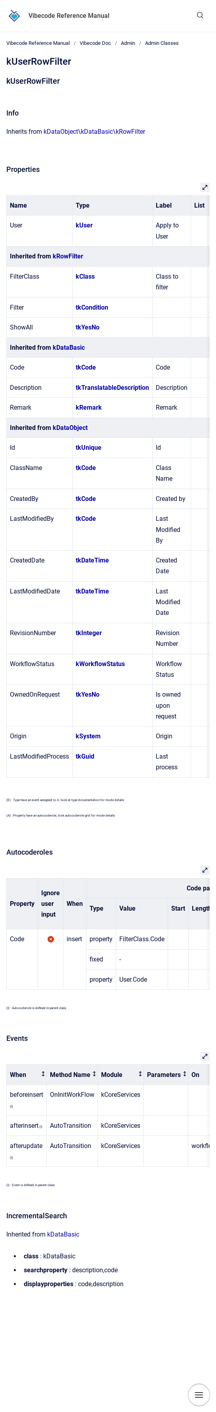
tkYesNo (87, 327)
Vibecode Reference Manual (69, 15)
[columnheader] (27, 1075)
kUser (84, 225)
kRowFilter (130, 131)
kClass (85, 276)
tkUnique (88, 447)
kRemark (89, 407)
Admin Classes (162, 43)
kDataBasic (97, 131)
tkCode (86, 367)
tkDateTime (92, 560)
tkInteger (89, 633)
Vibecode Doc (95, 43)
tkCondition (92, 307)
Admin (128, 43)
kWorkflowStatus (100, 664)
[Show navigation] (199, 1395)
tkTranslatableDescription (112, 387)
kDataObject (61, 131)
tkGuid (85, 756)
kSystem (88, 736)
